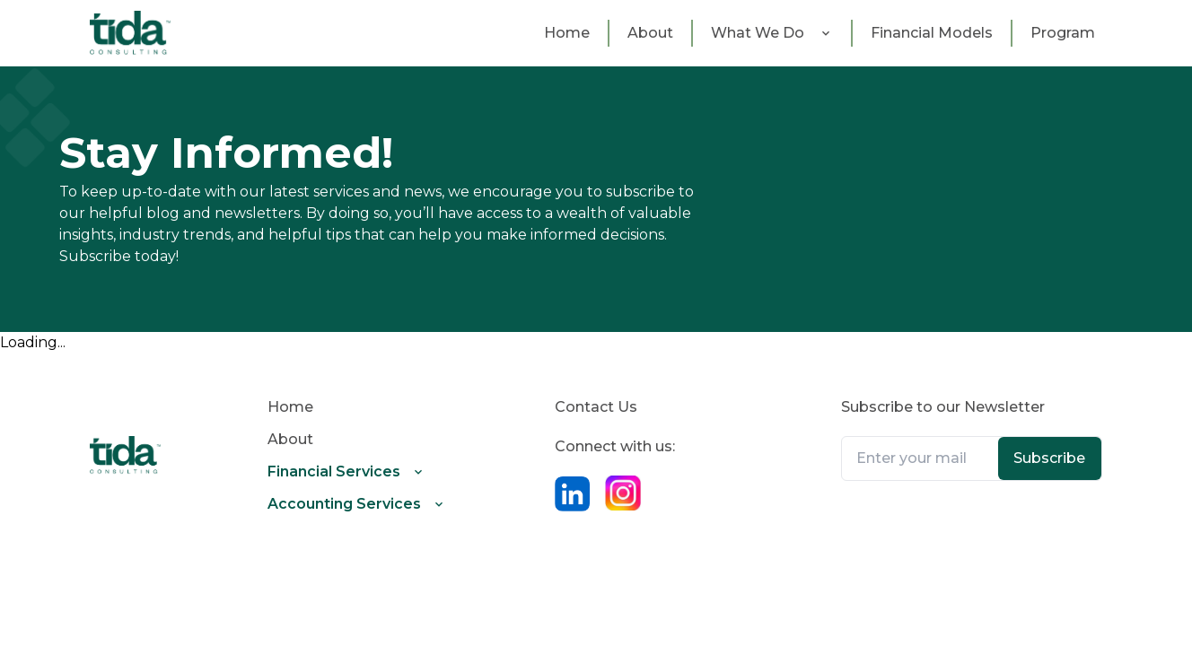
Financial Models (932, 32)
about (650, 32)
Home (567, 32)
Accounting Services (344, 503)
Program (1062, 32)
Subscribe (1049, 458)
